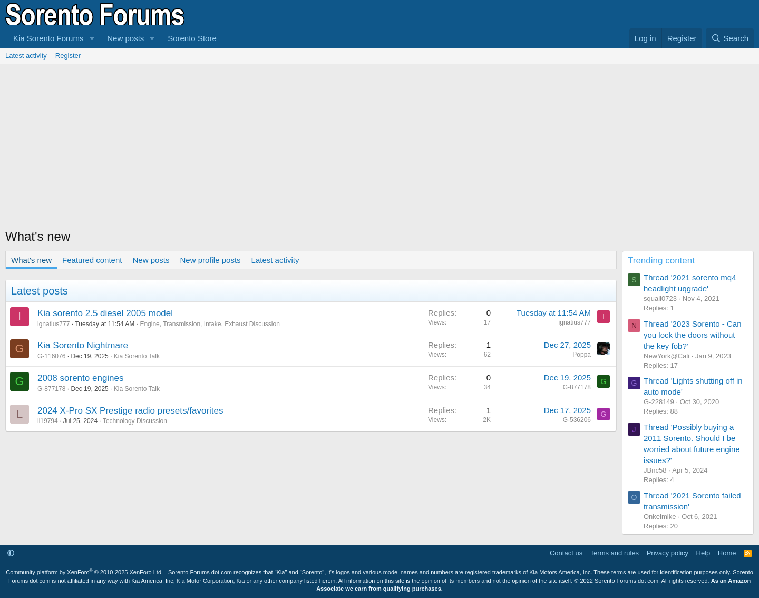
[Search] (730, 38)
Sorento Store (192, 38)
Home (727, 553)
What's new (31, 260)
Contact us (566, 553)
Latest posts (39, 291)
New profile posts (210, 260)
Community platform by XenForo (84, 572)
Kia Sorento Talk (137, 356)
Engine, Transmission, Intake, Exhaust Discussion (209, 324)
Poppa (581, 354)
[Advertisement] (379, 143)
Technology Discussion (135, 421)
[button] (91, 38)
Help (703, 553)
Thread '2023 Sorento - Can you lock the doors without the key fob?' (692, 334)
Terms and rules (614, 553)
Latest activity (26, 56)
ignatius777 (53, 324)
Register (68, 56)
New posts (125, 38)
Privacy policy (667, 553)
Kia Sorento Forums (48, 38)
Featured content (92, 260)
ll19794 (47, 421)
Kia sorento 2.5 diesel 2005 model (105, 313)
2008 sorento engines (80, 378)
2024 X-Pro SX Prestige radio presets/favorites (130, 411)
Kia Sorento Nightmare (82, 345)
